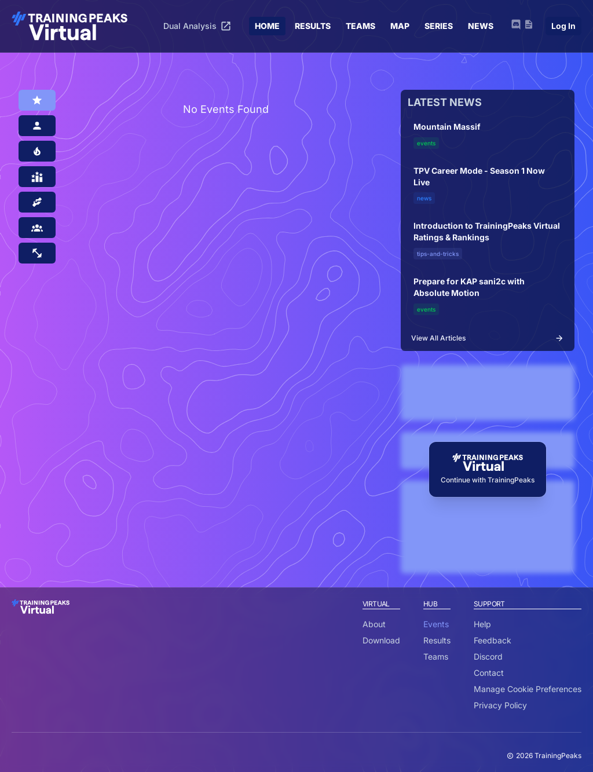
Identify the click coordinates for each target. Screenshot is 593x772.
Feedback (492, 640)
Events (436, 624)
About (374, 624)
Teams (435, 656)
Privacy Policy (500, 705)
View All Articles (487, 338)
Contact (489, 673)
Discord (488, 656)
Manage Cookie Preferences (527, 689)
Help (482, 624)
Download (381, 640)
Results (437, 640)
